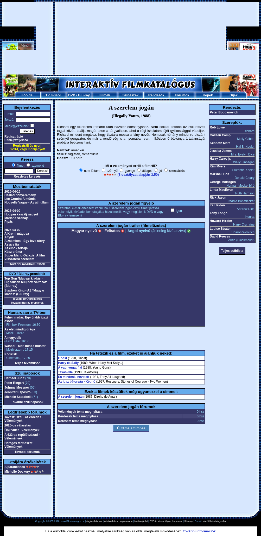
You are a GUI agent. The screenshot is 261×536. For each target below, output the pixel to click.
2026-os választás (17, 425)
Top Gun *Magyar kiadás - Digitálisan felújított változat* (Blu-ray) (25, 282)
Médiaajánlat (141, 521)
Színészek (130, 95)
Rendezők (156, 95)
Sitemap (188, 521)
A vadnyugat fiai (70, 367)
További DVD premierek (27, 298)
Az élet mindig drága (19, 329)
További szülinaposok (27, 402)
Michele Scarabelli (17, 397)
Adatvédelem (111, 521)
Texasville (65, 372)
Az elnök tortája (16, 248)
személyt (37, 165)
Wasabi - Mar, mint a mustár (25, 346)
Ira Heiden (217, 205)
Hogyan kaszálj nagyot (21, 214)
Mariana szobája (16, 218)
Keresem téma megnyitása (77, 421)
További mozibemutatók (27, 264)
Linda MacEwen (221, 190)
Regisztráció (13, 136)
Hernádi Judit (14, 378)
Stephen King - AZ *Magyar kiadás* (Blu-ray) (24, 292)
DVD (71, 95)
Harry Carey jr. (220, 158)
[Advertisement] (131, 38)
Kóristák (10, 354)
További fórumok (27, 452)
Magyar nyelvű (86, 231)
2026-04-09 (12, 211)
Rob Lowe (217, 127)
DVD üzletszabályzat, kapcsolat (166, 521)
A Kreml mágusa (16, 233)
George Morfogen (223, 182)
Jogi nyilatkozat (94, 521)
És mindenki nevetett (73, 377)
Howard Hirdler (221, 221)
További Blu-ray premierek (27, 302)
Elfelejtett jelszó (16, 140)
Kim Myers (218, 166)
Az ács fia (11, 244)
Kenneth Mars (220, 143)
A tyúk (9, 237)
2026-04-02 (12, 230)
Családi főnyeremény (20, 195)
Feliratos (114, 231)
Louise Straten (220, 228)
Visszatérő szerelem (19, 259)
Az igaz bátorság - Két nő (76, 381)
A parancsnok (14, 467)
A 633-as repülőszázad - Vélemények (22, 436)
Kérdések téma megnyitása (78, 416)
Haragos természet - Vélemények (19, 445)
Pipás (8, 221)
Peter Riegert (14, 383)
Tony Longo (218, 213)
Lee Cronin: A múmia (20, 199)
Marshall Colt (219, 174)
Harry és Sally (68, 363)
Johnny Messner (16, 387)
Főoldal (27, 95)
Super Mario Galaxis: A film (24, 255)
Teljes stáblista (232, 251)
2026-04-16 (12, 191)
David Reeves (220, 236)
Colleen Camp (220, 135)
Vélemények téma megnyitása (80, 411)
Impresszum (126, 521)
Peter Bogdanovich (224, 112)
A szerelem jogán (71, 396)
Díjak (234, 95)
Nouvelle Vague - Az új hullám (26, 202)
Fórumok (182, 95)
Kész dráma (13, 252)
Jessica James (221, 151)
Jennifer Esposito (17, 392)
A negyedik (12, 338)
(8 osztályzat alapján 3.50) (138, 175)
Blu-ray (84, 95)
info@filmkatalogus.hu (214, 521)
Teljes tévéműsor (27, 363)
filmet (20, 165)
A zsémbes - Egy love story (24, 241)
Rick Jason (218, 197)
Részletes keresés (27, 176)
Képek (208, 95)
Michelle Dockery (17, 471)
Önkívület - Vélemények (22, 430)
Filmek (104, 95)
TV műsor (53, 95)
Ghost (62, 358)
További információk (199, 531)
